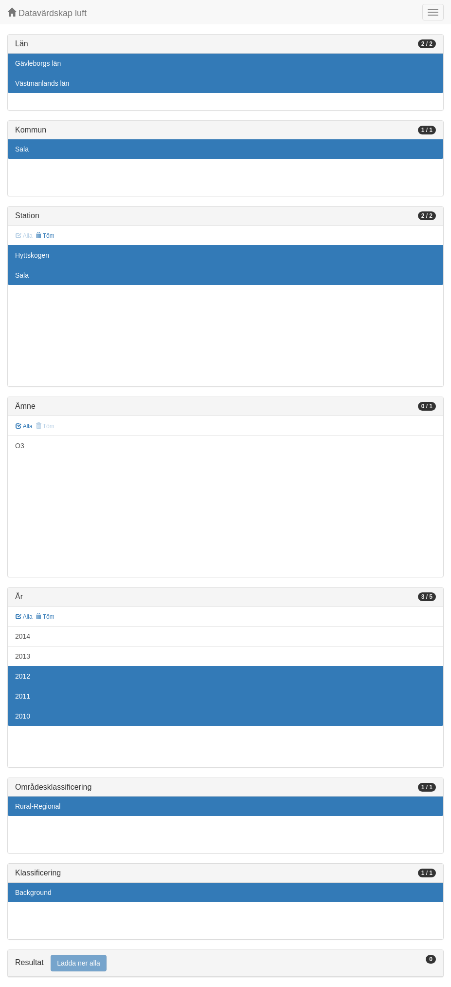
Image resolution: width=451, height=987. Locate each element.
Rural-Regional (37, 806)
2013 (22, 656)
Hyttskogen (32, 255)
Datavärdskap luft (47, 13)
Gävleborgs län (38, 63)
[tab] (225, 963)
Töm (45, 235)
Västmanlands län (42, 83)
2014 (22, 636)
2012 (22, 676)
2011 (22, 696)
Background (33, 892)
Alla (24, 426)
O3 (19, 446)
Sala (22, 149)
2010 (22, 716)
